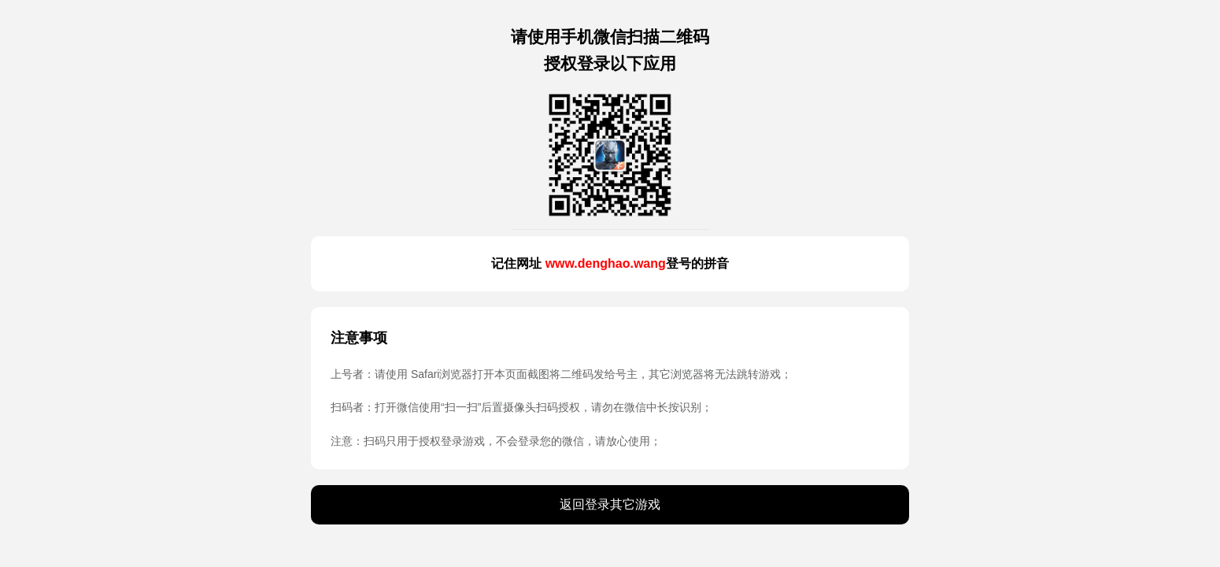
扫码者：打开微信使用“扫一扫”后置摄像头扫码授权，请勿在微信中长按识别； (521, 407)
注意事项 (359, 338)
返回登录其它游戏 (610, 504)
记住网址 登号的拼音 (610, 263)
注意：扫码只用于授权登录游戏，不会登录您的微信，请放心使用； (496, 441)
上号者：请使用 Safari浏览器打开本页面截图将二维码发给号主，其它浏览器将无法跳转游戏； (561, 374)
